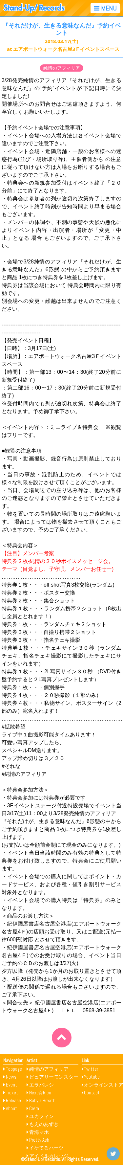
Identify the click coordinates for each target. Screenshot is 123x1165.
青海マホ (39, 1132)
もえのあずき (44, 1124)
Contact (92, 1092)
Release (13, 1100)
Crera (34, 1108)
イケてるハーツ (46, 1148)
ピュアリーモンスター (53, 1077)
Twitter (91, 1069)
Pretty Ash (39, 1140)
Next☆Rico (40, 1092)
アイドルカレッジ (49, 1156)
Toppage (14, 1069)
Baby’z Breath (42, 1100)
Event (11, 1085)
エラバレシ (41, 1085)
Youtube (92, 1077)
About (11, 1108)
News (11, 1077)
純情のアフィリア (61, 68)
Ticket (12, 1092)
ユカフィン (41, 1116)
